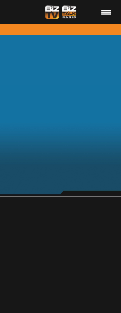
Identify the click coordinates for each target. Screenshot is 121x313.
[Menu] (106, 12)
